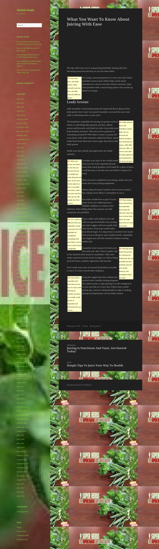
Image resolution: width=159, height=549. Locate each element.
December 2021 (23, 176)
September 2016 (23, 427)
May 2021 (20, 200)
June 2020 (20, 245)
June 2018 (20, 342)
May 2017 (20, 395)
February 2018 (22, 358)
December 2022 (23, 127)
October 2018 (22, 326)
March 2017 (21, 403)
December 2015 (23, 463)
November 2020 (23, 224)
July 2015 (20, 484)
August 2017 (21, 382)
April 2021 (21, 204)
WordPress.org (22, 539)
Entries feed (21, 531)
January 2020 (22, 265)
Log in (19, 527)
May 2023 (20, 107)
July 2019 (20, 289)
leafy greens (96, 326)
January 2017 (22, 411)
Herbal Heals (25, 10)
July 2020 (20, 241)
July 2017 (20, 387)
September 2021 (23, 184)
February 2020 (22, 261)
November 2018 (23, 322)
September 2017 (23, 378)
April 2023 (21, 111)
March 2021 (21, 208)
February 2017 (22, 407)
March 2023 (21, 115)
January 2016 (22, 459)
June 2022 (20, 152)
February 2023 (22, 119)
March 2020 (21, 257)
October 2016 (22, 423)
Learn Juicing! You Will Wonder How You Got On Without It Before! (29, 63)
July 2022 (20, 147)
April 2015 (21, 496)
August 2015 (21, 480)
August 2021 (21, 188)
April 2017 (21, 399)
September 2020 (23, 233)
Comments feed (23, 535)
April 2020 (21, 253)
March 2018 (21, 354)
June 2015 (20, 488)
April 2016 (21, 447)
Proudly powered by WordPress (79, 385)
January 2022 (22, 172)
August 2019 (21, 285)
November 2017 (23, 370)
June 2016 (20, 439)
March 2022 (21, 164)
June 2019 (20, 293)
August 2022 (21, 143)
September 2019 (23, 281)
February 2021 (22, 212)
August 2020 (21, 237)
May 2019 (20, 297)
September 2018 (23, 330)
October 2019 (22, 277)
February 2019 (22, 310)
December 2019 (23, 269)
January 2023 (22, 123)
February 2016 (22, 455)
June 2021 (20, 196)
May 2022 (20, 156)
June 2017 (20, 391)
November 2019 (23, 273)
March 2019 (21, 305)
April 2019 (21, 301)
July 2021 (20, 192)
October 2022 (22, 135)
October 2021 (22, 180)
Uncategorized (22, 512)
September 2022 (23, 139)
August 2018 (21, 334)
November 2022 (23, 131)
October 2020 (22, 229)
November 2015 (23, 468)
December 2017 (23, 366)
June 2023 (20, 103)
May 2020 (20, 249)
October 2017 (22, 374)
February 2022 (22, 168)
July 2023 (20, 99)
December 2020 (23, 220)
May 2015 (20, 492)
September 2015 (23, 476)
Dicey (86, 326)
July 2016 (20, 435)
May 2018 (20, 346)
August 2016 (21, 431)
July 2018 (20, 338)
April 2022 (21, 160)
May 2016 (20, 443)
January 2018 (22, 362)
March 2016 (21, 451)
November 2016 (23, 419)
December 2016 (23, 415)
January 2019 (22, 314)
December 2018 (23, 318)
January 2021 (22, 216)
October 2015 (22, 472)
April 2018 (21, 350)
